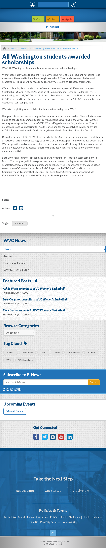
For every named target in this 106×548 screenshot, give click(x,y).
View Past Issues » (12, 388)
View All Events (14, 411)
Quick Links (73, 4)
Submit (94, 382)
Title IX (33, 522)
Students (91, 353)
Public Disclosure (70, 517)
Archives (8, 256)
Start (54, 19)
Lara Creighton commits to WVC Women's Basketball (35, 299)
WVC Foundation (25, 360)
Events (43, 353)
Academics (20, 224)
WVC (8, 360)
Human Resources (37, 517)
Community (27, 353)
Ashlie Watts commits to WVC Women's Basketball (34, 288)
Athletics (10, 353)
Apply (68, 19)
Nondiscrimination (93, 517)
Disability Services (50, 522)
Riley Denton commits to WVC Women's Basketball (34, 310)
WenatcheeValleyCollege (52, 12)
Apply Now (81, 490)
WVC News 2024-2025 (16, 270)
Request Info (25, 490)
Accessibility (70, 522)
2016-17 (24, 48)
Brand (21, 517)
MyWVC (32, 4)
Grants (57, 353)
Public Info (10, 517)
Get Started (53, 490)
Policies (54, 517)
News (13, 48)
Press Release (73, 353)
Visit (39, 19)
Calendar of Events (14, 263)
